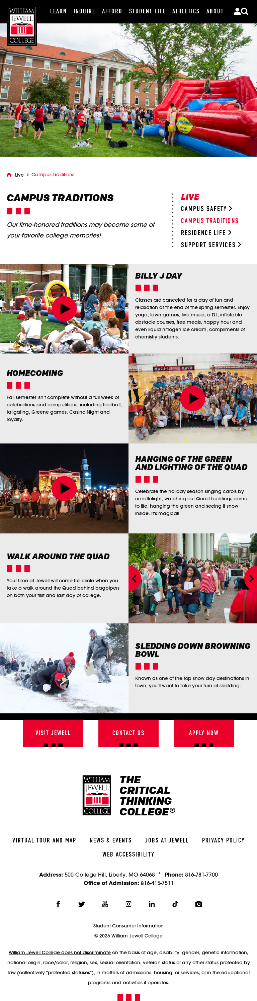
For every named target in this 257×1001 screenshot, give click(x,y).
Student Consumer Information (128, 926)
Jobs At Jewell (167, 840)
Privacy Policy (223, 840)
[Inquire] (84, 11)
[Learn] (58, 11)
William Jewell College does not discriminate (60, 952)
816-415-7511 (157, 882)
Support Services (211, 245)
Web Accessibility (128, 855)
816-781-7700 (201, 874)
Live (19, 175)
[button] (64, 308)
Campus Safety (206, 209)
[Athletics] (186, 11)
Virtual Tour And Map (44, 840)
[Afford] (112, 11)
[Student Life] (147, 11)
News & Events (111, 840)
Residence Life (206, 233)
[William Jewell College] (22, 23)
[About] (215, 11)
